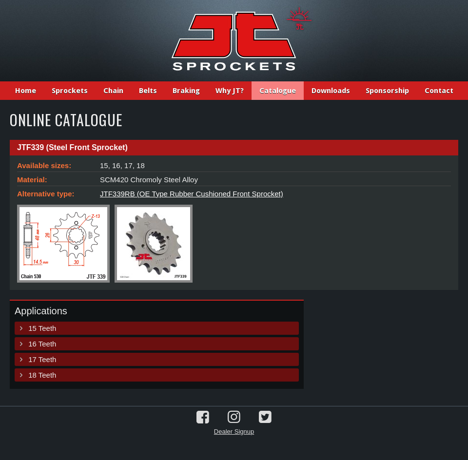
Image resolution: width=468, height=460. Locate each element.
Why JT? (229, 90)
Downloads (331, 90)
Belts (148, 90)
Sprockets (70, 90)
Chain (113, 90)
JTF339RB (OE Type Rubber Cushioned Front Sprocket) (191, 194)
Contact (439, 90)
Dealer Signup (234, 431)
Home (25, 90)
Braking (186, 90)
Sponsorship (387, 90)
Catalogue (277, 90)
